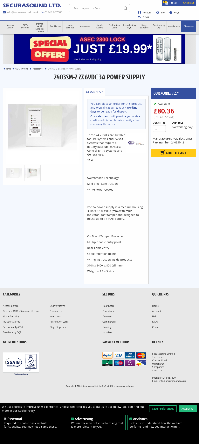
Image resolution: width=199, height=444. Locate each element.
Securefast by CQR (13, 327)
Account (144, 12)
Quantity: (159, 122)
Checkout (188, 2)
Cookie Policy (26, 410)
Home (8, 68)
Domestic (107, 316)
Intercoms (55, 316)
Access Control (11, 306)
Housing (106, 327)
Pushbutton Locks (59, 321)
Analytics (140, 419)
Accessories (38, 68)
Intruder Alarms (11, 321)
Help (154, 316)
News (143, 17)
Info (160, 12)
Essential (14, 419)
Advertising (84, 419)
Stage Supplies (58, 327)
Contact (156, 327)
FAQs (174, 12)
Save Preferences (163, 409)
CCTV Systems (21, 68)
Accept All (188, 409)
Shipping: (177, 122)
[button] (10, 26)
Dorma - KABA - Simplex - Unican (20, 311)
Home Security (11, 316)
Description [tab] (95, 91)
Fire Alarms (56, 311)
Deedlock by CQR (12, 332)
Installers (107, 332)
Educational (108, 311)
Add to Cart (173, 152)
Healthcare (108, 306)
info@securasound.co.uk (22, 12)
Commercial (109, 321)
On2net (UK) (107, 386)
